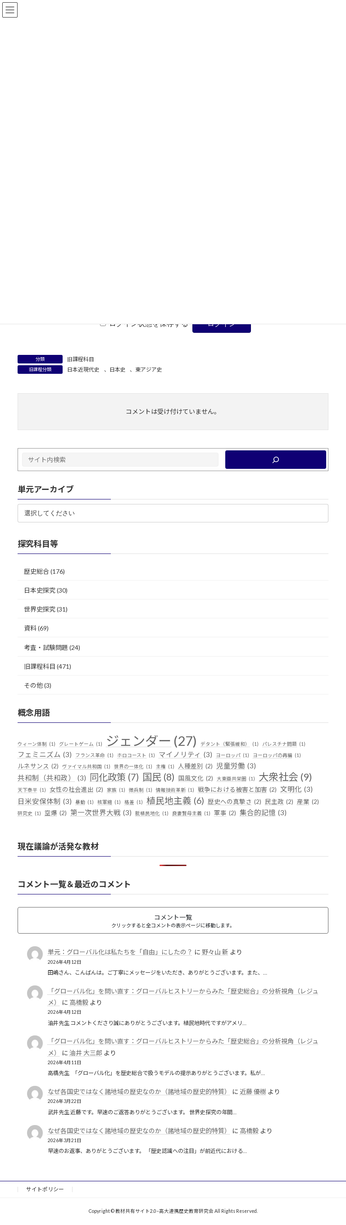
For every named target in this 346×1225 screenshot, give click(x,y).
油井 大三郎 (85, 1052)
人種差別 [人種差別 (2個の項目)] (195, 766)
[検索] (275, 459)
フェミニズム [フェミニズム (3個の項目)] (45, 754)
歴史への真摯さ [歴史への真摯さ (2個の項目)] (234, 802)
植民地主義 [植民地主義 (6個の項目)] (175, 800)
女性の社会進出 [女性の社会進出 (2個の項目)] (76, 790)
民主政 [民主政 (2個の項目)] (279, 802)
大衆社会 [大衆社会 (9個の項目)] (285, 776)
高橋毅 (78, 1002)
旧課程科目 (80, 359)
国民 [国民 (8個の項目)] (158, 777)
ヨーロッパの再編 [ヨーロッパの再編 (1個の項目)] (277, 754)
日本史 (117, 369)
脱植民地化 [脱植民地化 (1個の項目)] (151, 813)
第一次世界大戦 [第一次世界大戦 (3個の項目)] (101, 812)
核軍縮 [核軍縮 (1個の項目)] (109, 802)
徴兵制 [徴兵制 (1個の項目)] (140, 790)
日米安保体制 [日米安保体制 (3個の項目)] (45, 801)
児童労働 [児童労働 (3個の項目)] (236, 765)
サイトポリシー (45, 1189)
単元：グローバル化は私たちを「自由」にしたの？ (120, 952)
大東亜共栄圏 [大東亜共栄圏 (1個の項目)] (236, 778)
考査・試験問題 (46, 647)
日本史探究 (39, 590)
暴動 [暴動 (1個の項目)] (84, 802)
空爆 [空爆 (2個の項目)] (56, 813)
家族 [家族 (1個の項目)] (116, 790)
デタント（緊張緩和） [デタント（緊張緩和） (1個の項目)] (229, 744)
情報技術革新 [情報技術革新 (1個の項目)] (175, 790)
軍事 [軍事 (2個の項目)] (225, 813)
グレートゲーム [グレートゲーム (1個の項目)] (80, 744)
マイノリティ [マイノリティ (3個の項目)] (185, 754)
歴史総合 (36, 571)
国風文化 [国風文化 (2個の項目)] (195, 778)
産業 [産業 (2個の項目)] (308, 802)
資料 (30, 628)
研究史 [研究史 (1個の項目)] (29, 813)
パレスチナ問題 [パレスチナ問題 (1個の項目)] (283, 744)
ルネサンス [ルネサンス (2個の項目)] (38, 766)
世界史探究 (39, 609)
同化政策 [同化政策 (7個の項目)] (114, 777)
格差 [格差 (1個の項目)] (133, 802)
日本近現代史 (83, 369)
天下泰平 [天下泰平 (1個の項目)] (32, 790)
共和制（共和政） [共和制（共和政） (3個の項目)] (52, 778)
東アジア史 (148, 369)
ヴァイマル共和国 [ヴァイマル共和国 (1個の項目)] (86, 766)
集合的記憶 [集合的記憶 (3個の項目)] (263, 812)
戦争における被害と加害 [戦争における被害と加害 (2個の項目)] (237, 790)
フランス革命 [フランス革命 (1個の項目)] (94, 754)
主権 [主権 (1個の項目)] (165, 766)
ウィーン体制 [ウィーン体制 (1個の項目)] (36, 744)
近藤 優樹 (253, 1091)
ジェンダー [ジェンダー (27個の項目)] (151, 740)
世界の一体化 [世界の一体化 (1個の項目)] (133, 766)
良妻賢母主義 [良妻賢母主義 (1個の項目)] (191, 813)
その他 (33, 685)
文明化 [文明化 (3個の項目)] (296, 789)
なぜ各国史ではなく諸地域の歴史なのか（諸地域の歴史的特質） (139, 1091)
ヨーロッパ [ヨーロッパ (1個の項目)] (232, 754)
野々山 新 (215, 952)
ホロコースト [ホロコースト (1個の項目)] (136, 754)
